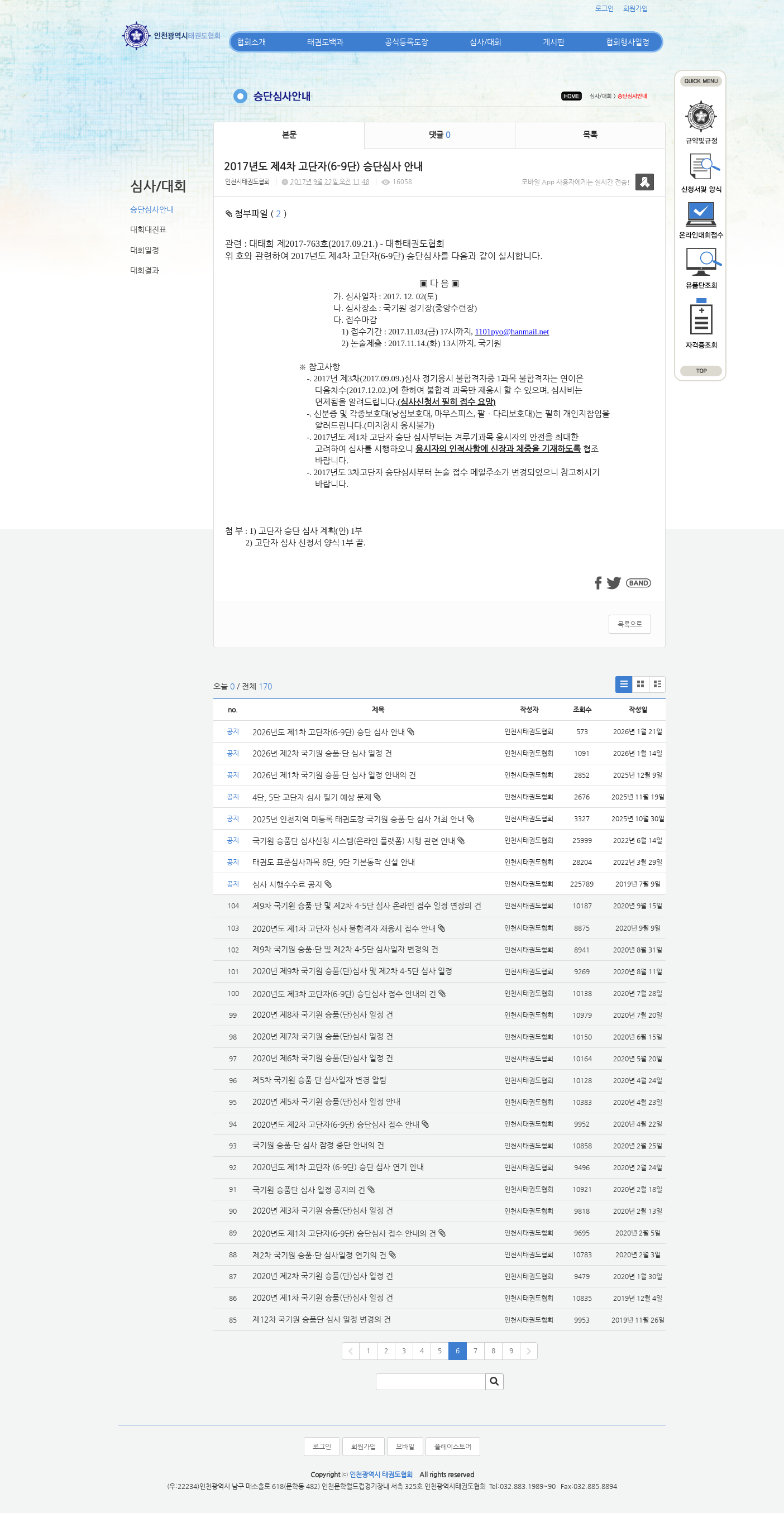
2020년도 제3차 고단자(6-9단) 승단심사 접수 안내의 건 (344, 993)
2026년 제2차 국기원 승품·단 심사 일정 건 (322, 753)
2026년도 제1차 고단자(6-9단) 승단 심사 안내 (333, 731)
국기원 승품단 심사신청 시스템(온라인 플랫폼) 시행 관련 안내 (358, 840)
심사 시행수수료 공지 (292, 884)
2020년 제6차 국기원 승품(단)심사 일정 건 (322, 1058)
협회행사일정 (627, 41)
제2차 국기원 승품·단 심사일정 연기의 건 (319, 1255)
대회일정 (144, 250)
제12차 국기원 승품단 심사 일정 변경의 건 (321, 1319)
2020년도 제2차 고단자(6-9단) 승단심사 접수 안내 (335, 1124)
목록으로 (630, 624)
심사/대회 (485, 41)
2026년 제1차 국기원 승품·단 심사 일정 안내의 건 (334, 774)
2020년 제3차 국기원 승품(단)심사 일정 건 (322, 1210)
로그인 (604, 8)
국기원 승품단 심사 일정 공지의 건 (308, 1189)
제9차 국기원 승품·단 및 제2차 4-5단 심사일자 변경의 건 (345, 949)
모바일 (405, 1446)
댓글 (439, 134)
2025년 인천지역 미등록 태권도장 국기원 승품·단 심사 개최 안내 (363, 819)
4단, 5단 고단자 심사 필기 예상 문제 (316, 797)
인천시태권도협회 (247, 181)
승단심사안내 (152, 209)
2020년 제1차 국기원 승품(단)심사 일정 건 (322, 1297)
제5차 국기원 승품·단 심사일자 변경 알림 (319, 1079)
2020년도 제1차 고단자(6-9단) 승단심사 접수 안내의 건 (344, 1233)
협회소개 (251, 41)
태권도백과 (325, 41)
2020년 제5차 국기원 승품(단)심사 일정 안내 (326, 1101)
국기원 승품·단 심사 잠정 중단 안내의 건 (318, 1145)
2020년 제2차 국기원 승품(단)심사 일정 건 (322, 1275)
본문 (289, 134)
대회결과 (144, 270)
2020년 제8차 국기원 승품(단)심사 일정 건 (322, 1014)
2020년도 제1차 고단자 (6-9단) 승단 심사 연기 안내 (338, 1166)
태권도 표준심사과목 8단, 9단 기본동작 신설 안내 (333, 862)
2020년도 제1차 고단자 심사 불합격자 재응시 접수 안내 (344, 928)
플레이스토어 (452, 1446)
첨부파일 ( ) (256, 213)
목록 (590, 134)
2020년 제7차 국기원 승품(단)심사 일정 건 (322, 1036)
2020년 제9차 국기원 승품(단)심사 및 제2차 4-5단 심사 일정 (353, 970)
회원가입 (635, 8)
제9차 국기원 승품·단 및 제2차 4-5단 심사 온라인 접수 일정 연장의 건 (366, 905)
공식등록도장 (406, 41)
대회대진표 (148, 229)
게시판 (554, 41)
